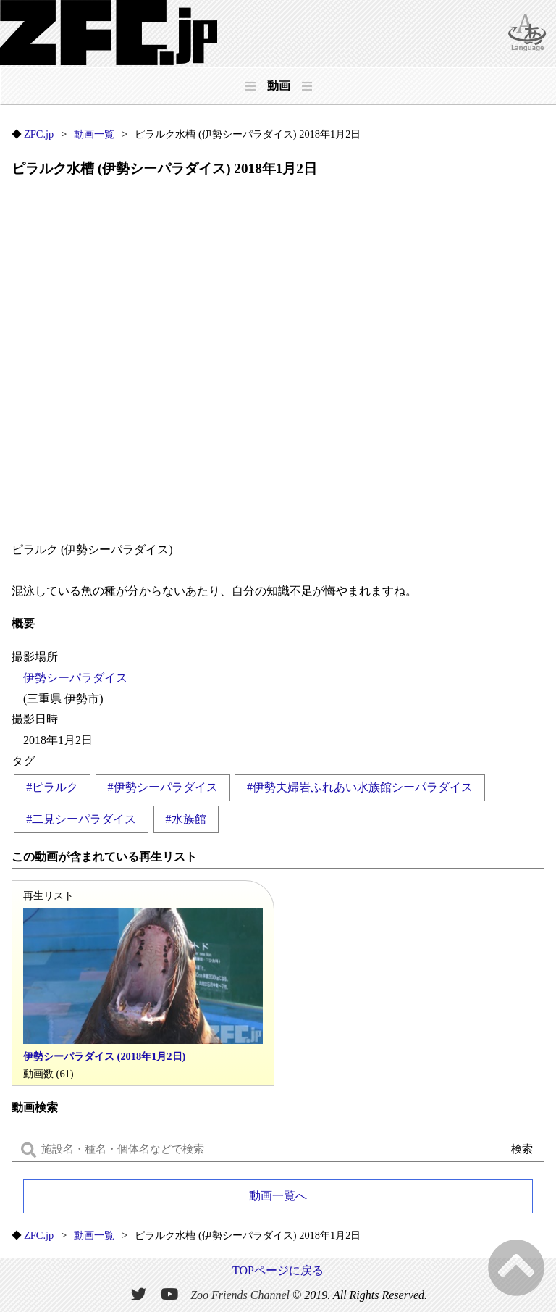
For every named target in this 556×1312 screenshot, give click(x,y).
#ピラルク (52, 787)
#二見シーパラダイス (81, 819)
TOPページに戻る (278, 1270)
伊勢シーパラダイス (75, 678)
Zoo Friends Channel (240, 1294)
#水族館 (186, 819)
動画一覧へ (278, 1196)
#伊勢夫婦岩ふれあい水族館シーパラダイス (360, 787)
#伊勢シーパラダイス (163, 787)
